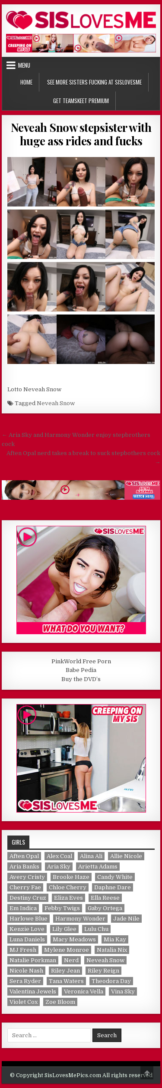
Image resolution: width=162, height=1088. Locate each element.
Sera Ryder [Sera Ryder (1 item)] (25, 981)
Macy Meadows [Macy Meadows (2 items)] (74, 939)
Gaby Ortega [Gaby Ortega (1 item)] (105, 908)
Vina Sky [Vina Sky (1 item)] (123, 991)
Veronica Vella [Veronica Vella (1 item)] (83, 991)
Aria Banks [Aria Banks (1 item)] (24, 866)
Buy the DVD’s (81, 679)
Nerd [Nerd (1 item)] (71, 960)
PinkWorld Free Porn (81, 661)
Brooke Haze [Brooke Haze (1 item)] (71, 877)
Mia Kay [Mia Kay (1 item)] (115, 939)
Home (26, 82)
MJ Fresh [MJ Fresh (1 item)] (23, 950)
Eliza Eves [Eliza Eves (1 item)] (68, 898)
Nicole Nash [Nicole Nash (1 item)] (26, 970)
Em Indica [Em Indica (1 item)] (23, 908)
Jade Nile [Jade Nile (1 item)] (126, 918)
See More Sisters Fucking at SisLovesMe (94, 82)
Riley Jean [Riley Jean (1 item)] (65, 970)
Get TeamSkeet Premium (81, 100)
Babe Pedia (81, 670)
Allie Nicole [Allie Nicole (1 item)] (126, 856)
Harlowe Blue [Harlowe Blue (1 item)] (29, 918)
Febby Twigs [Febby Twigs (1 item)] (62, 908)
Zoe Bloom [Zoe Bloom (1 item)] (60, 1002)
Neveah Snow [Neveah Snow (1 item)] (105, 960)
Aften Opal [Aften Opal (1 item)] (24, 856)
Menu (24, 65)
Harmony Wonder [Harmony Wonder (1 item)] (80, 918)
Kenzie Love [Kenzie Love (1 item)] (27, 929)
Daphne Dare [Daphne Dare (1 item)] (112, 887)
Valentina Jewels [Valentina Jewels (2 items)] (33, 991)
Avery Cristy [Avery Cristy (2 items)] (27, 877)
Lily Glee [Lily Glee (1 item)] (64, 929)
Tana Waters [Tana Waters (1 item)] (66, 981)
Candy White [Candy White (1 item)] (115, 877)
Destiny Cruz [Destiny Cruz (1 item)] (28, 898)
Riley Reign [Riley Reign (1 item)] (103, 970)
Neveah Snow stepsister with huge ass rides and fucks (81, 134)
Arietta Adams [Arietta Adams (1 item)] (98, 866)
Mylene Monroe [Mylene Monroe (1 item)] (66, 950)
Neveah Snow (56, 403)
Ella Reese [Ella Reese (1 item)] (105, 898)
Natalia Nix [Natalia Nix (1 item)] (112, 950)
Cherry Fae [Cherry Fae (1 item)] (25, 887)
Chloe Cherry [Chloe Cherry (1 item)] (67, 887)
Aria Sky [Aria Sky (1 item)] (58, 866)
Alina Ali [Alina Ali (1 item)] (91, 856)
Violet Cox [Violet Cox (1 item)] (24, 1002)
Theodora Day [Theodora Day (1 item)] (111, 981)
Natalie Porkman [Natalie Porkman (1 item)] (33, 960)
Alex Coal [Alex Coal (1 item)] (59, 856)
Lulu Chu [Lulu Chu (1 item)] (96, 929)
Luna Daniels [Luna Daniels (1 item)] (27, 939)
